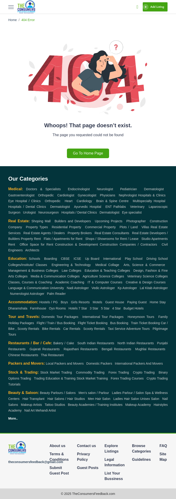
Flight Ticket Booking (92, 323)
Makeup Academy (138, 405)
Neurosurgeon (48, 212)
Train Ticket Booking (145, 323)
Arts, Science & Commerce (144, 265)
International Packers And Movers (139, 363)
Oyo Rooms (57, 308)
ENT (108, 207)
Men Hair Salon (99, 399)
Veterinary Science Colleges (147, 276)
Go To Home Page (88, 153)
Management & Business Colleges (33, 270)
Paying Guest (137, 302)
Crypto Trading (144, 372)
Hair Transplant (33, 399)
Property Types (37, 227)
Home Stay (158, 302)
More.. (13, 418)
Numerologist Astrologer (27, 294)
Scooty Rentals (94, 329)
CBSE (65, 258)
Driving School (157, 258)
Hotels (73, 308)
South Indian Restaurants (95, 343)
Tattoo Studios (55, 405)
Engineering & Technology (71, 265)
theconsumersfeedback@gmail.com (35, 462)
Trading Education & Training (55, 378)
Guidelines (141, 459)
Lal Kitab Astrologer (154, 288)
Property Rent (31, 239)
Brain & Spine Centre (112, 201)
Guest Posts (87, 468)
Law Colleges (71, 270)
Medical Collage (107, 265)
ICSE (77, 258)
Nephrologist (128, 195)
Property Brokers (80, 233)
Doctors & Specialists (43, 189)
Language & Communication (28, 288)
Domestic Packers (99, 363)
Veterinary (137, 207)
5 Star (105, 308)
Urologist (29, 212)
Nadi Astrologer (78, 288)
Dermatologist (154, 189)
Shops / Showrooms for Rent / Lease (111, 239)
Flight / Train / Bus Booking (56, 323)
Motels (97, 302)
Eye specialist (132, 212)
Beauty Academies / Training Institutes (95, 405)
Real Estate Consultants (112, 233)
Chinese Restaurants (23, 355)
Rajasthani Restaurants (81, 349)
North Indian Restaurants (136, 343)
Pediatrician (128, 189)
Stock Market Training (92, 378)
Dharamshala (17, 308)
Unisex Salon (149, 399)
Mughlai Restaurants (150, 349)
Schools (34, 258)
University (57, 288)
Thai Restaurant (52, 355)
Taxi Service (116, 329)
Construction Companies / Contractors (128, 244)
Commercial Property (100, 227)
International (112, 258)
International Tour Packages (103, 317)
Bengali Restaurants (116, 349)
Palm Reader (56, 294)
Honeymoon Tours (141, 317)
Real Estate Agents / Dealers (44, 233)
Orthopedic (46, 195)
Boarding (50, 258)
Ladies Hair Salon (126, 399)
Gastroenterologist (21, 195)
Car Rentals (71, 329)
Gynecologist (87, 195)
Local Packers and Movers (65, 363)
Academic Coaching (69, 282)
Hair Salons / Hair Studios (66, 399)
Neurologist (105, 189)
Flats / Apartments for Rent (63, 239)
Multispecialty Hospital (149, 201)
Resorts (84, 302)
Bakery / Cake (63, 343)
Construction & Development (76, 244)
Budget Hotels (134, 308)
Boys (64, 302)
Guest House (114, 302)
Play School (134, 258)
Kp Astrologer (127, 288)
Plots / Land (129, 227)
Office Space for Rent (36, 244)
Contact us (86, 446)
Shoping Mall (41, 221)
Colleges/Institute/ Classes (27, 265)
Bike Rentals (51, 329)
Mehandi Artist (46, 410)
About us (57, 446)
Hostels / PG (48, 302)
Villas (145, 227)
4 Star (116, 308)
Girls (74, 302)
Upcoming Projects (108, 221)
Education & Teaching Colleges (107, 270)
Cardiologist (65, 195)
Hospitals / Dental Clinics (27, 207)
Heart (68, 201)
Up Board (92, 258)
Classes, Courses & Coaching (30, 282)
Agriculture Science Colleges (103, 276)
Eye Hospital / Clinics (24, 201)
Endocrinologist (79, 189)
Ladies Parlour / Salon (128, 393)
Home (12, 20)
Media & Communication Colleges (55, 276)
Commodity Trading (90, 372)
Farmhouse (38, 308)
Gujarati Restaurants (45, 349)
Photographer (136, 221)
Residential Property (66, 227)
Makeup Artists (31, 405)
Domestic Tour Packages (59, 317)
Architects (32, 250)
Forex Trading (118, 372)
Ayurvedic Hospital (87, 207)
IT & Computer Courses (105, 282)
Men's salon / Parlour (94, 393)
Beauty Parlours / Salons (58, 393)
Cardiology (84, 201)
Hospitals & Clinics (152, 195)
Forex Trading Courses (127, 378)
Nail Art (29, 410)
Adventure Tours (138, 329)
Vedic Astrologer (103, 288)
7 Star (83, 308)
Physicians (107, 195)
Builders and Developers (73, 221)
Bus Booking (119, 323)
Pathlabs (119, 207)
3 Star (94, 308)
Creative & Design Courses (146, 282)
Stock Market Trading (56, 372)
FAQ (163, 446)
